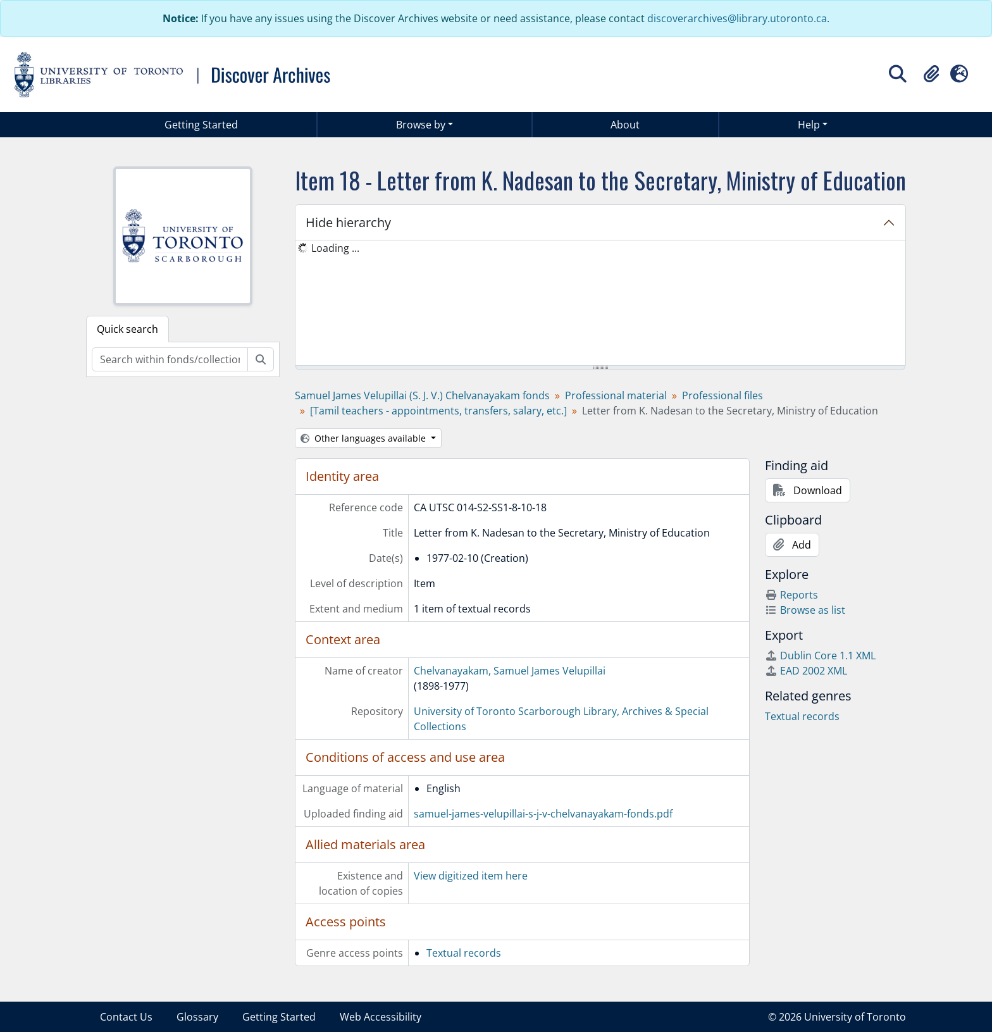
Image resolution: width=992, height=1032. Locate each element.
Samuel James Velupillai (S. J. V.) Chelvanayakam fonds (422, 395)
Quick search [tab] (127, 329)
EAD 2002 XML (806, 671)
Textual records (463, 953)
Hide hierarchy (348, 222)
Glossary (197, 1017)
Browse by (420, 125)
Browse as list (805, 610)
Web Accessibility (380, 1017)
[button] (931, 74)
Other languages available (364, 438)
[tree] (600, 303)
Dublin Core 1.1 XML (820, 655)
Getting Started (201, 125)
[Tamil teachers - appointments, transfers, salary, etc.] (438, 411)
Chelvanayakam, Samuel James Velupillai (509, 671)
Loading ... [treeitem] (335, 248)
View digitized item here (471, 876)
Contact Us (126, 1017)
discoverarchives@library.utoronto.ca (737, 18)
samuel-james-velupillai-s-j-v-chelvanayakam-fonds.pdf (543, 814)
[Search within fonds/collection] (170, 359)
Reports (791, 595)
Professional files (722, 395)
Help (809, 125)
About (625, 125)
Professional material (616, 395)
